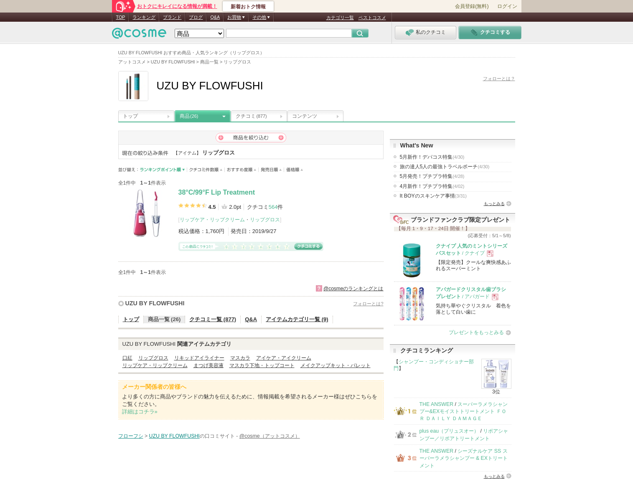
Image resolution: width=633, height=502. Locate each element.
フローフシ (130, 436)
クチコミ (251, 116)
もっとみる (494, 203)
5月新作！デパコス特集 (432, 157)
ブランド (172, 17)
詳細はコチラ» (140, 411)
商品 (189, 116)
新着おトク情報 (248, 7)
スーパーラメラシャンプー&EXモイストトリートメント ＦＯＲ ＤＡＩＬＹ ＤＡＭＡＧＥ (463, 411)
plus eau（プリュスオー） (449, 431)
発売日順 (271, 169)
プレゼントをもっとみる (476, 332)
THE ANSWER (436, 404)
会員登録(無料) (471, 6)
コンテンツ (304, 116)
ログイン (507, 6)
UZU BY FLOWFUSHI (155, 303)
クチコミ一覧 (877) (212, 319)
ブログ (196, 17)
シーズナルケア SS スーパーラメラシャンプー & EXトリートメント (463, 458)
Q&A (215, 17)
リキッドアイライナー (199, 358)
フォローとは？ (499, 78)
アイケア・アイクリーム (283, 358)
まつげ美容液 (208, 365)
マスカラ (240, 358)
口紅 (127, 358)
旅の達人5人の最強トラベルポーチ (445, 167)
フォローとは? (368, 303)
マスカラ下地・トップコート (262, 365)
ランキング (143, 17)
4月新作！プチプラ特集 (432, 186)
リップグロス (265, 220)
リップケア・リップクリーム (212, 220)
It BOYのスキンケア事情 (433, 196)
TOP (120, 17)
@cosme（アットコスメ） (269, 436)
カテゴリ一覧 (340, 17)
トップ (130, 116)
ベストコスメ (372, 17)
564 (273, 207)
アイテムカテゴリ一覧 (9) (297, 319)
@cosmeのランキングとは (353, 289)
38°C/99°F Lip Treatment (216, 192)
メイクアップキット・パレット (335, 365)
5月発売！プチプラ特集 (432, 176)
